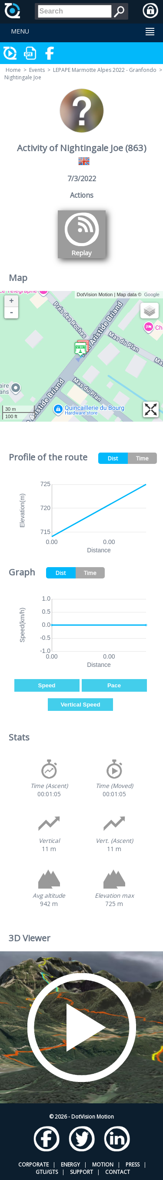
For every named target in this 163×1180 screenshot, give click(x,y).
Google (152, 294)
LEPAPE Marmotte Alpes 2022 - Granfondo (104, 70)
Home (13, 70)
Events (37, 70)
